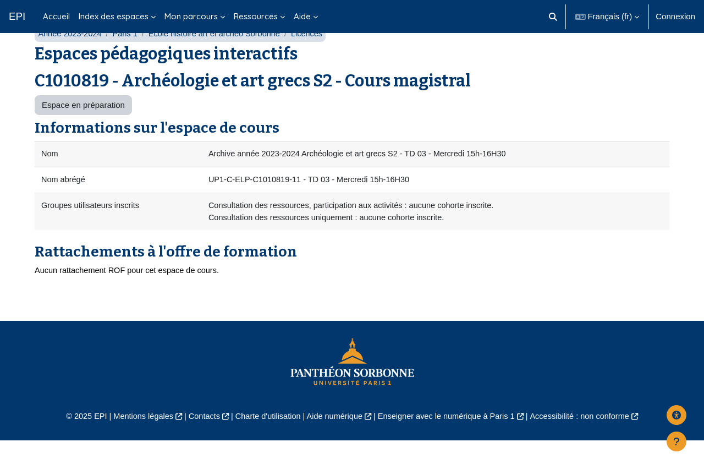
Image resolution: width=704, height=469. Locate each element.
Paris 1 (128, 59)
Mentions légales (136, 444)
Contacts (199, 444)
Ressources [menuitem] (256, 16)
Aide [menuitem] (302, 16)
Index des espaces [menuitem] (113, 16)
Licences (315, 59)
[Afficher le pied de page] (676, 441)
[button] (553, 16)
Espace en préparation (83, 130)
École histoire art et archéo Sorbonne (220, 59)
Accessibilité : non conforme (588, 444)
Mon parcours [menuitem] (191, 16)
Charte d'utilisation (265, 444)
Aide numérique (333, 444)
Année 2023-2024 (70, 59)
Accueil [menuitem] (56, 16)
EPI (17, 16)
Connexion (675, 16)
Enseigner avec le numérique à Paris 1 (450, 444)
